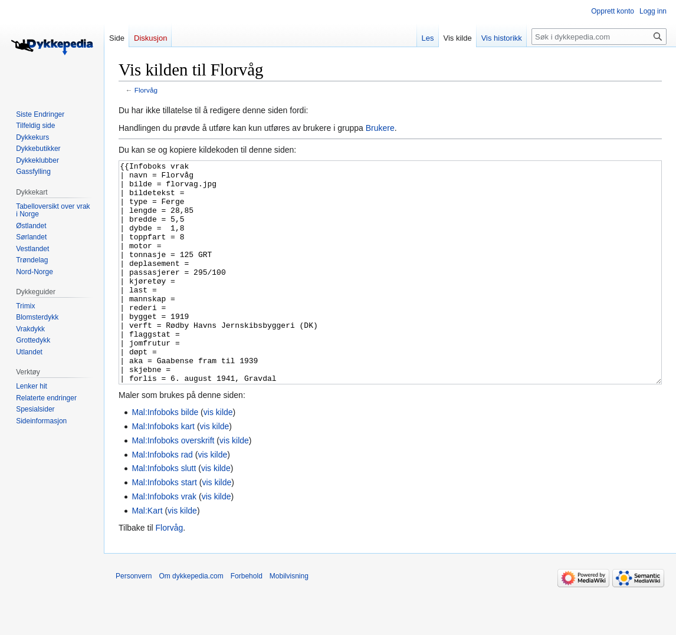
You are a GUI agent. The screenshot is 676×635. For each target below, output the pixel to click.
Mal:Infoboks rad (162, 499)
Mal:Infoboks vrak (164, 540)
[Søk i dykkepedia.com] (599, 36)
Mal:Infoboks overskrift (173, 484)
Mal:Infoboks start (164, 526)
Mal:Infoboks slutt (164, 512)
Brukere (380, 128)
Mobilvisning (289, 620)
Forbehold (246, 620)
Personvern (134, 620)
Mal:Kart (147, 555)
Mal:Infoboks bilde (165, 456)
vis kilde (218, 456)
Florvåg (145, 90)
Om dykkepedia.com (191, 620)
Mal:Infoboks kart (163, 470)
